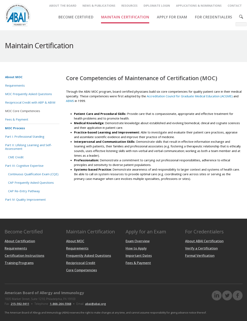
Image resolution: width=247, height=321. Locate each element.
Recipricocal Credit (80, 263)
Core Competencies (81, 270)
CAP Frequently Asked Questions (31, 182)
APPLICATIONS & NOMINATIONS (199, 5)
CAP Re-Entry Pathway (24, 191)
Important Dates (139, 255)
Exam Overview (138, 241)
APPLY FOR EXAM (172, 17)
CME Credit (16, 157)
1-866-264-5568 (60, 304)
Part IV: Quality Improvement (25, 199)
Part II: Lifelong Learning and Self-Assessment (28, 147)
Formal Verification (200, 255)
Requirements (15, 85)
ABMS (70, 101)
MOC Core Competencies (22, 111)
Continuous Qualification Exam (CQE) (33, 174)
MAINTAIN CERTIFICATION (125, 17)
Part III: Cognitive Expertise (24, 166)
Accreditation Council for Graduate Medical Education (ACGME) (190, 96)
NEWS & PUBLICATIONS (98, 5)
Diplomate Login (157, 5)
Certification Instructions (24, 255)
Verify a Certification (201, 248)
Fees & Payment (16, 119)
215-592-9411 (20, 304)
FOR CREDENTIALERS (213, 17)
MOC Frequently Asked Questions (28, 94)
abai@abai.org (95, 304)
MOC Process (15, 128)
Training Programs (19, 263)
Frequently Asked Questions (88, 255)
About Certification (20, 241)
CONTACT (235, 5)
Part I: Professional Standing (24, 136)
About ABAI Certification (204, 241)
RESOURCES (129, 5)
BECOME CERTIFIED (75, 17)
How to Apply (136, 248)
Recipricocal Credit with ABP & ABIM (30, 102)
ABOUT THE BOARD (62, 5)
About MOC (14, 77)
